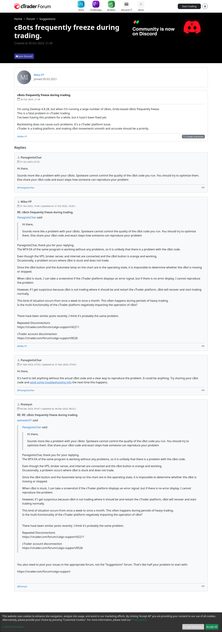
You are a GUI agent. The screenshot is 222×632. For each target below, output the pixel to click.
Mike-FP (39, 75)
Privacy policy (139, 619)
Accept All (211, 626)
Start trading (189, 6)
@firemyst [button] (22, 586)
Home (18, 19)
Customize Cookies (13, 626)
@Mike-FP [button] (22, 136)
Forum (31, 19)
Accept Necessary (193, 626)
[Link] (203, 187)
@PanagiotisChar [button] (26, 187)
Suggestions (47, 19)
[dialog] (111, 622)
